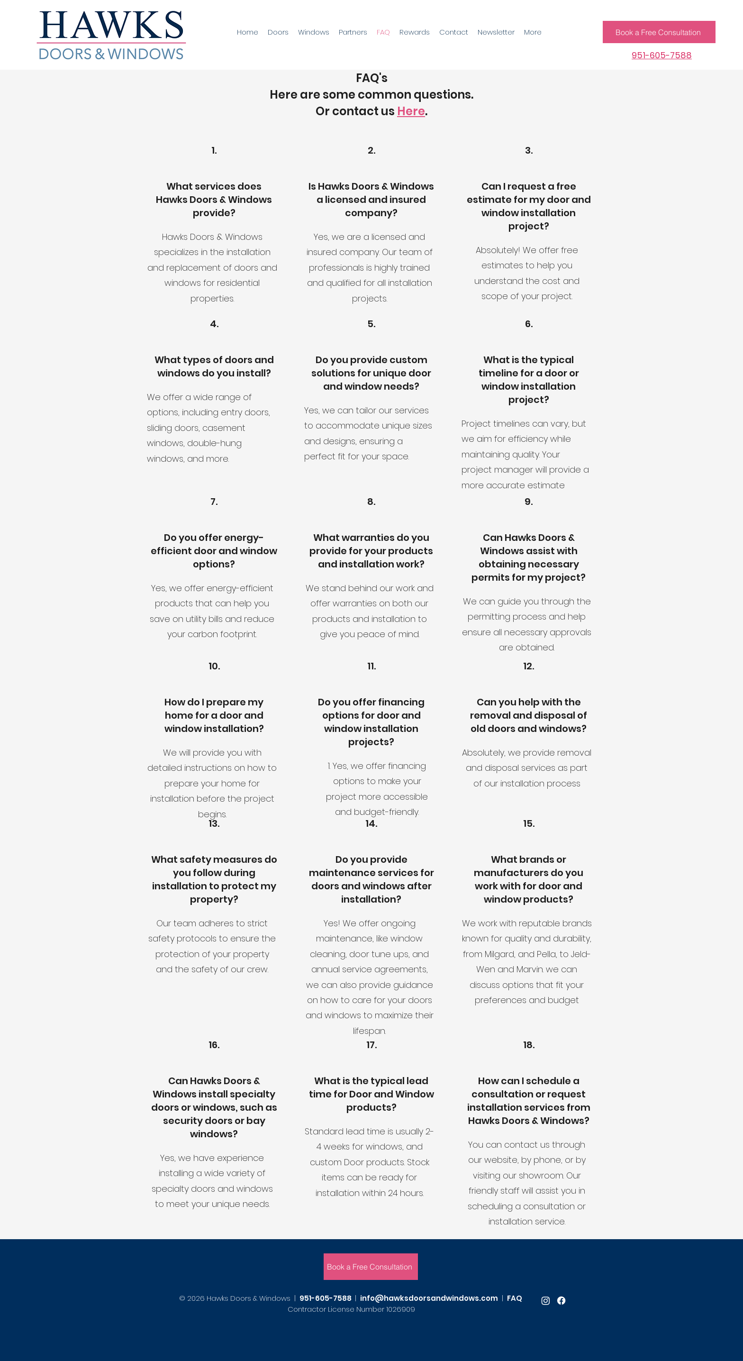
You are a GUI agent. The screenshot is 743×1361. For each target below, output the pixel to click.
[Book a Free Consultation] (659, 32)
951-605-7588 (325, 1298)
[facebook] (561, 1300)
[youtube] (545, 1300)
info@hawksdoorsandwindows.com (429, 1298)
